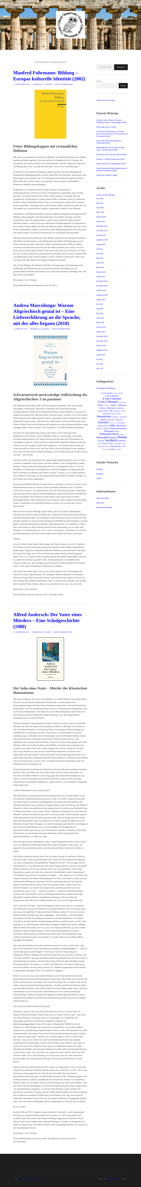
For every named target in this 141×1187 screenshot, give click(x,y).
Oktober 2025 (101, 235)
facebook (99, 469)
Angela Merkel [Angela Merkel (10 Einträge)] (122, 402)
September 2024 (102, 295)
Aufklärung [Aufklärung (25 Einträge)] (121, 405)
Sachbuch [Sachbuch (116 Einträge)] (111, 440)
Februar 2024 (101, 327)
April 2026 (100, 208)
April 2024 (100, 318)
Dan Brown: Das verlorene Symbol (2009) (111, 154)
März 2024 (100, 322)
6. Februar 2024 (20, 328)
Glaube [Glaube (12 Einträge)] (114, 414)
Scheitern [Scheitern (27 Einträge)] (122, 441)
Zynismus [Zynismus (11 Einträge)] (118, 449)
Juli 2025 (99, 249)
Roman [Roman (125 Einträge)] (122, 437)
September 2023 (102, 350)
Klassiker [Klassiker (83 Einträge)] (103, 422)
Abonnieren (121, 67)
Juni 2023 (99, 364)
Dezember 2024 (102, 281)
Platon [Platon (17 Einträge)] (117, 431)
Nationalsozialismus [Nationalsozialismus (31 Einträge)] (118, 428)
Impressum (100, 503)
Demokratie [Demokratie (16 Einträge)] (120, 408)
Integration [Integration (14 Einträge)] (115, 417)
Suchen (98, 81)
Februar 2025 (101, 272)
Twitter (98, 478)
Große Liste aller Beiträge (105, 100)
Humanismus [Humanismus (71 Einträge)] (104, 416)
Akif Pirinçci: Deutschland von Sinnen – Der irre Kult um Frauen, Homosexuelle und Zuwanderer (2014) (112, 134)
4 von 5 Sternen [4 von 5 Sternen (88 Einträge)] (111, 398)
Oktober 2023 (101, 345)
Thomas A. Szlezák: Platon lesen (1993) (110, 159)
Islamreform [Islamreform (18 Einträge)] (119, 420)
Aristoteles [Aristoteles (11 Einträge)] (106, 405)
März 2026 (100, 212)
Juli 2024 (99, 304)
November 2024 (102, 286)
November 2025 (102, 231)
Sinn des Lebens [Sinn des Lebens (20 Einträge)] (107, 443)
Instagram (99, 474)
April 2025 (100, 263)
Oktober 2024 (101, 290)
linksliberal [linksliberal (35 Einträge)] (121, 425)
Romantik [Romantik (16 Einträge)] (101, 441)
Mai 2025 (99, 258)
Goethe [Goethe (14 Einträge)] (119, 414)
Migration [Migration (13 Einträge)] (99, 428)
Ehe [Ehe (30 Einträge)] (111, 411)
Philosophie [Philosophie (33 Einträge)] (109, 431)
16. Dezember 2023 (21, 631)
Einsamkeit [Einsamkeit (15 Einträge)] (117, 411)
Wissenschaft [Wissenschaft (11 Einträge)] (105, 449)
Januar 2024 (100, 332)
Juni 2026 (99, 198)
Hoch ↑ (125, 1178)
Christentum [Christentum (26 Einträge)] (111, 408)
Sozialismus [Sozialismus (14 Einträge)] (101, 446)
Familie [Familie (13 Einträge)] (123, 411)
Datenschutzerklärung (104, 507)
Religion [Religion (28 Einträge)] (113, 437)
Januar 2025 (100, 276)
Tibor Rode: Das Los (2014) (106, 127)
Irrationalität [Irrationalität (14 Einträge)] (123, 417)
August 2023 (100, 355)
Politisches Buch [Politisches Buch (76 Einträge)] (109, 434)
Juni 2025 (99, 253)
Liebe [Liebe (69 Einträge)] (112, 425)
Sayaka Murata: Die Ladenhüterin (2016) (110, 164)
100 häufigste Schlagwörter (106, 388)
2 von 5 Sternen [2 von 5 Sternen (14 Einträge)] (118, 393)
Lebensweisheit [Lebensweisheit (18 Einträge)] (103, 426)
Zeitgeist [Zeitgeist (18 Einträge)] (112, 449)
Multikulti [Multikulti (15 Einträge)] (106, 428)
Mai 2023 (99, 368)
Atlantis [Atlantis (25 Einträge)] (113, 405)
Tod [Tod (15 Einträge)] (107, 446)
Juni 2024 (99, 309)
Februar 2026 (101, 217)
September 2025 (102, 240)
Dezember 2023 (102, 336)
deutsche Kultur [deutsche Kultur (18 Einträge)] (103, 411)
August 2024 (100, 299)
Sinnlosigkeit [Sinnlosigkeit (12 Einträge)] (117, 443)
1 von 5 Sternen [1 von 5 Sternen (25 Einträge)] (107, 393)
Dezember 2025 (102, 226)
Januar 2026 (100, 221)
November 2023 (102, 341)
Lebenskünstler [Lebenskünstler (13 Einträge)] (121, 423)
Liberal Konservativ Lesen (30, 1178)
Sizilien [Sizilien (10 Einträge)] (124, 443)
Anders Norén (113, 1178)
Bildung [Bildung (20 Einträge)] (102, 408)
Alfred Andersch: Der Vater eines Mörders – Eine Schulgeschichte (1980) (48, 620)
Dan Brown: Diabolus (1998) (106, 175)
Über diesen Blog (102, 498)
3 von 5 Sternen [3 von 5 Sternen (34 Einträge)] (112, 396)
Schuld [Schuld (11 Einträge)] (99, 443)
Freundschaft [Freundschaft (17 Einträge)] (107, 414)
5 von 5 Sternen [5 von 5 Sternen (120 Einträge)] (108, 401)
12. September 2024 (21, 84)
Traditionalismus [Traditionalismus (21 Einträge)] (115, 446)
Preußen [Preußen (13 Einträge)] (121, 434)
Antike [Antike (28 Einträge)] (100, 405)
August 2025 (100, 244)
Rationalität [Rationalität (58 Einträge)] (103, 437)
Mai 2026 (99, 203)
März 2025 (100, 267)
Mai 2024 (99, 313)
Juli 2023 (99, 359)
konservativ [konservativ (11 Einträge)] (113, 422)
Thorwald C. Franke (42, 84)
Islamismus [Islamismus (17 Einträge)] (110, 420)
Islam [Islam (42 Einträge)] (103, 419)
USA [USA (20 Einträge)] (123, 446)
